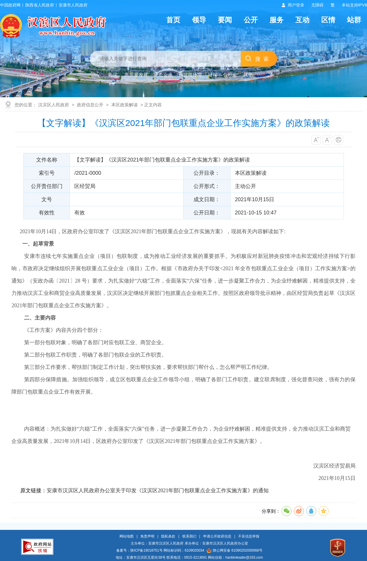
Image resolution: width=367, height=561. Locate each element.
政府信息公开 (90, 104)
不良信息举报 (248, 536)
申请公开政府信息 (217, 536)
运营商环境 (190, 74)
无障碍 (317, 5)
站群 (354, 20)
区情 (328, 20)
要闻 (225, 20)
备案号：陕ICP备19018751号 (139, 550)
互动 (302, 20)
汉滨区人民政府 (53, 104)
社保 (212, 74)
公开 (251, 20)
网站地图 (126, 536)
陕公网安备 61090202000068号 (234, 550)
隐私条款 (168, 536)
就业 (247, 74)
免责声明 (147, 536)
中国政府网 (10, 5)
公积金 (230, 74)
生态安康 (163, 74)
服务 (277, 20)
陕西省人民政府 (39, 5)
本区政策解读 (124, 104)
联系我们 (189, 536)
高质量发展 (136, 74)
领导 (199, 20)
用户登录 (296, 5)
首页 (173, 20)
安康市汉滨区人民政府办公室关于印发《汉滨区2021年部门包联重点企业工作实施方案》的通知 (158, 490)
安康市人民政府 (73, 5)
